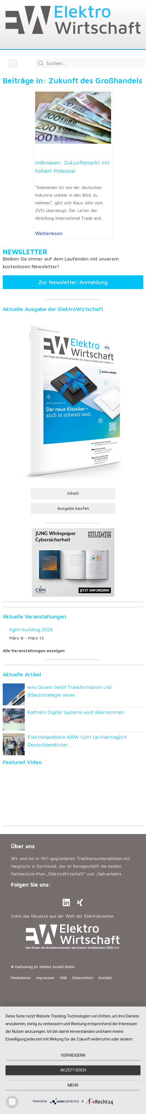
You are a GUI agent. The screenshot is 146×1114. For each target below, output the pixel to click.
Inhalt (73, 493)
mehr (73, 1085)
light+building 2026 (31, 629)
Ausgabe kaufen (73, 508)
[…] (126, 873)
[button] (12, 63)
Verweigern (73, 1055)
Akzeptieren (73, 1070)
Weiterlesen (48, 233)
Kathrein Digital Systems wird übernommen (76, 712)
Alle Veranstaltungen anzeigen (34, 650)
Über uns (23, 846)
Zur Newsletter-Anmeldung (73, 282)
